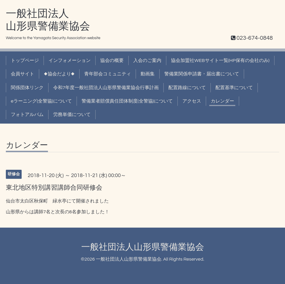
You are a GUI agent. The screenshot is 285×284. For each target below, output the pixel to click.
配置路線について (187, 87)
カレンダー (222, 101)
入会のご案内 (147, 60)
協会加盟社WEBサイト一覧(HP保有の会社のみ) (220, 60)
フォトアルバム (27, 114)
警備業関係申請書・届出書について (201, 74)
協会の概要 (112, 60)
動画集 (148, 74)
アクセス (191, 101)
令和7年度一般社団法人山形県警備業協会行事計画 (106, 87)
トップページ (25, 60)
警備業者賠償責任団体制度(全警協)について (127, 101)
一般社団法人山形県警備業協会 (142, 247)
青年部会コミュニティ (107, 74)
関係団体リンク (27, 87)
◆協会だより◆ (59, 74)
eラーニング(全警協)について (41, 101)
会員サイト (22, 74)
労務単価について (72, 114)
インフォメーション (70, 60)
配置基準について (234, 87)
